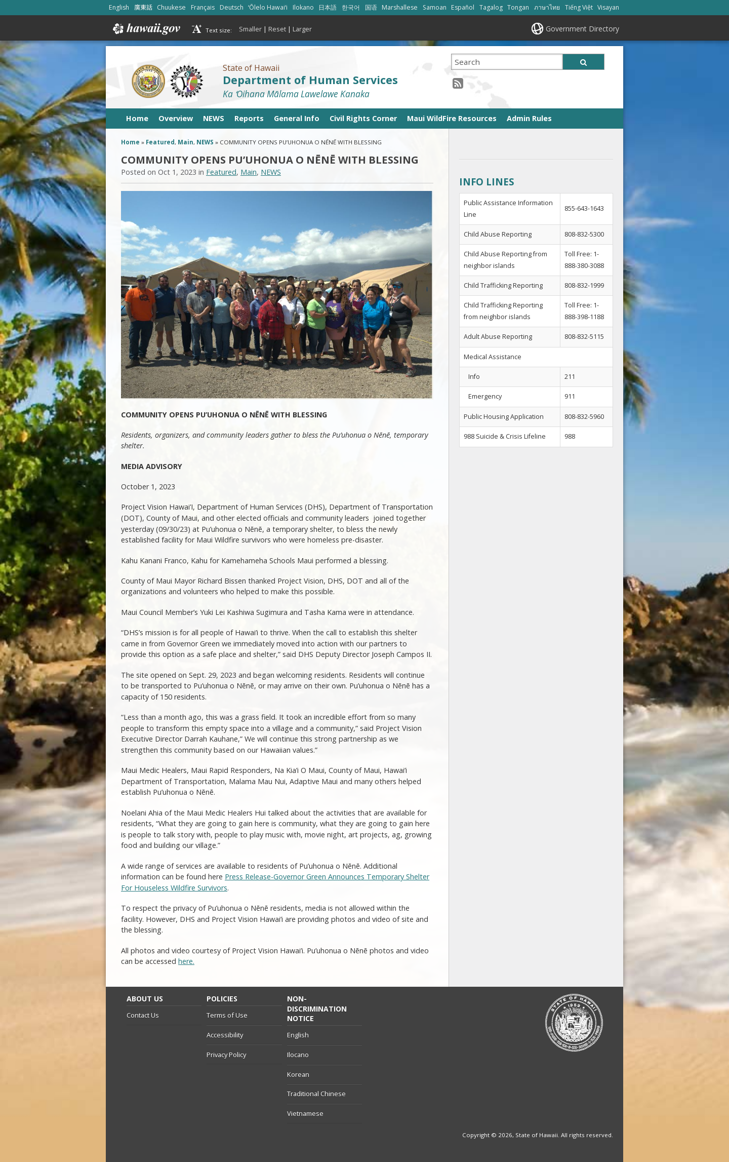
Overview (175, 118)
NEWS (213, 118)
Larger (302, 28)
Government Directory (582, 28)
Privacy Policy (226, 1054)
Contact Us (143, 1015)
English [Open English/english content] (119, 7)
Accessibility (225, 1034)
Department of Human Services (310, 80)
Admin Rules (529, 118)
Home (137, 118)
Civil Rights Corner (363, 118)
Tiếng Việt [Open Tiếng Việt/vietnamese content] (579, 7)
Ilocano (298, 1054)
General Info (296, 118)
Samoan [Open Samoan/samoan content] (435, 7)
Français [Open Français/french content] (203, 7)
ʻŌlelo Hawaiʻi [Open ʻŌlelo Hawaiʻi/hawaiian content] (268, 7)
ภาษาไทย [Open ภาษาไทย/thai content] (547, 7)
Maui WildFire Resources (452, 118)
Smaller (250, 28)
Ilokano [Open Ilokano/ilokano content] (303, 7)
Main (185, 142)
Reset (277, 28)
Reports (249, 118)
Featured (160, 142)
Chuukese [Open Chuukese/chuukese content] (171, 7)
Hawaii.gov (145, 28)
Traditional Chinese (316, 1093)
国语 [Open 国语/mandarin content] (371, 7)
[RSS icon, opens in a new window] (458, 82)
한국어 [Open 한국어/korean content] (351, 7)
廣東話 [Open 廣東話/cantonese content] (143, 7)
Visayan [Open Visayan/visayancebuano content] (608, 7)
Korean (298, 1074)
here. (186, 961)
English (298, 1034)
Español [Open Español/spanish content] (462, 7)
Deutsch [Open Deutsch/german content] (232, 7)
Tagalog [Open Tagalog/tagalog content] (491, 7)
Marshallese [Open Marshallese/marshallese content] (400, 7)
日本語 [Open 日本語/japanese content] (327, 7)
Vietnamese (305, 1113)
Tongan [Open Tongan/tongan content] (518, 7)
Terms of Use (227, 1015)
